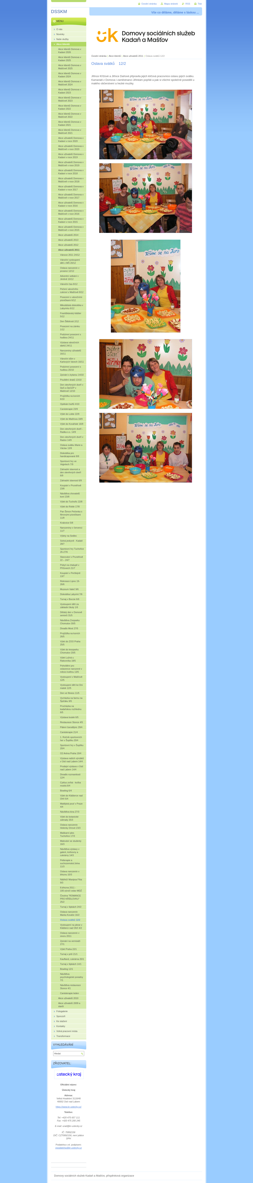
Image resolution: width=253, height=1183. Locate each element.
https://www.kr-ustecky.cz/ (68, 1107)
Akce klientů (115, 56)
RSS (188, 3)
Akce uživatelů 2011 (133, 56)
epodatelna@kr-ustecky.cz (68, 1148)
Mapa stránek (171, 3)
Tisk (200, 3)
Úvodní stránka (99, 56)
